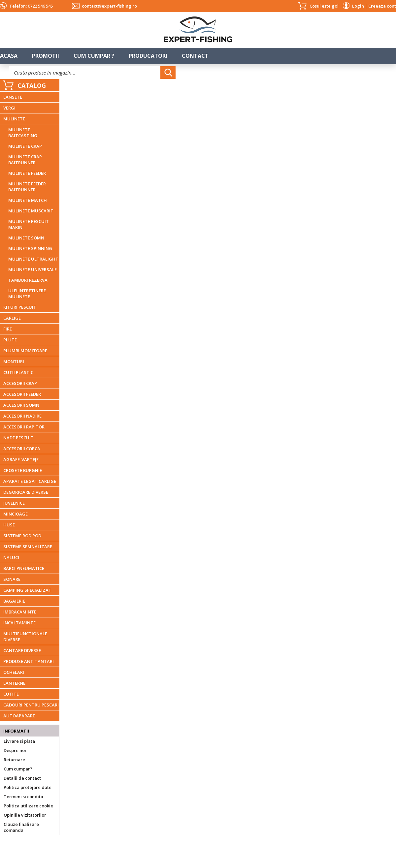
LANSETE (12, 97)
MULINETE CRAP (25, 146)
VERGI (9, 108)
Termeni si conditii (23, 796)
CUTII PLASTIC (18, 372)
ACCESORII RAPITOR (24, 427)
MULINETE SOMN (26, 238)
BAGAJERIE (14, 601)
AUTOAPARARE (19, 716)
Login (358, 6)
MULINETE (14, 119)
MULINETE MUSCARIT (30, 211)
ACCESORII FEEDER (22, 394)
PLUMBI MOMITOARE (25, 351)
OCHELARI (13, 672)
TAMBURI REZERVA (28, 280)
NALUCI (11, 557)
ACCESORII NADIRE (22, 416)
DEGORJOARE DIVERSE (25, 492)
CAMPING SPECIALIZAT (27, 590)
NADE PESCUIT (18, 438)
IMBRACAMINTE (19, 612)
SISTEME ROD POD (22, 536)
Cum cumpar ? (94, 55)
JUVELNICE (14, 503)
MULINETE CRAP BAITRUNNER (25, 160)
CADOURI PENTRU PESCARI (31, 705)
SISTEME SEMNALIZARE (27, 546)
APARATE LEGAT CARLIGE (29, 481)
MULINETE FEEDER (27, 173)
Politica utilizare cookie (28, 806)
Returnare (14, 760)
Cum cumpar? (18, 769)
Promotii (45, 55)
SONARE (11, 579)
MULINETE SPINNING (30, 248)
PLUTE (10, 340)
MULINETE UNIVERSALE (32, 269)
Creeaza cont (382, 6)
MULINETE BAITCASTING (22, 133)
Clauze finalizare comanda (21, 827)
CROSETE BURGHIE (22, 470)
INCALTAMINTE (19, 623)
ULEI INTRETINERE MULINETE (27, 293)
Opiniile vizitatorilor (25, 815)
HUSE (9, 525)
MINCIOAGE (15, 514)
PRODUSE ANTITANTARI (28, 661)
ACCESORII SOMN (21, 405)
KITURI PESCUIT (19, 307)
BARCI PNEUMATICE (23, 568)
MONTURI (13, 361)
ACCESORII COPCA (21, 449)
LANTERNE (14, 683)
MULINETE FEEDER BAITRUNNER (27, 187)
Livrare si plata (19, 741)
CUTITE (11, 694)
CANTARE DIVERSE (22, 650)
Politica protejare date (27, 787)
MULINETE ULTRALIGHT (33, 259)
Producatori (148, 55)
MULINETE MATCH (27, 200)
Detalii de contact (22, 778)
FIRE (7, 329)
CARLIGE (12, 318)
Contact (195, 55)
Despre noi (15, 750)
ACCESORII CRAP (20, 383)
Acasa (8, 55)
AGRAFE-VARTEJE (21, 459)
